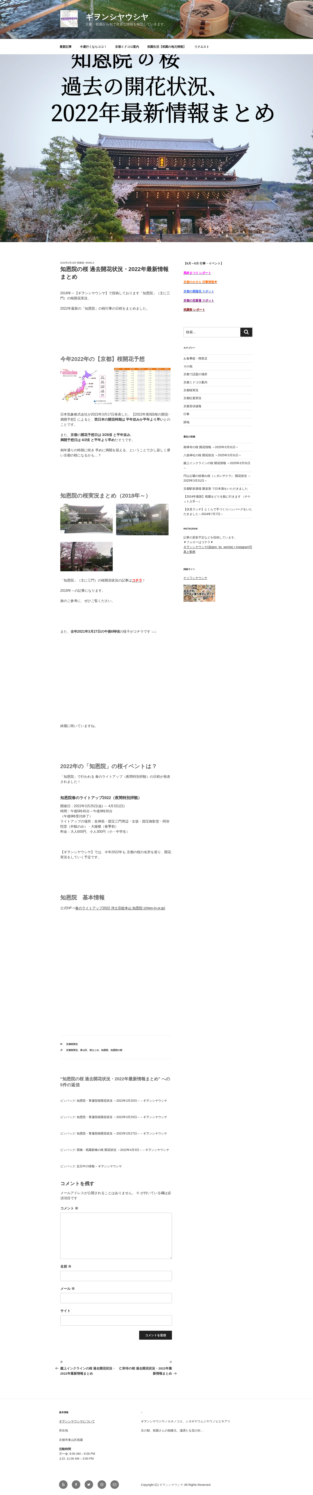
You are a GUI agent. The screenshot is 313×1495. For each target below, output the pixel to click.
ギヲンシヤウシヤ (117, 17)
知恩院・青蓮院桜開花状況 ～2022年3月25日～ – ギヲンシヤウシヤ (122, 1117)
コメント (69, 1208)
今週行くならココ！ (93, 46)
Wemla (89, 262)
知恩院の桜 (116, 1050)
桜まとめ (94, 1050)
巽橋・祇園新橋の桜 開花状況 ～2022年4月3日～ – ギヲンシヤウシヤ (123, 1150)
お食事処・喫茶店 (195, 358)
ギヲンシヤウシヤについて (77, 1421)
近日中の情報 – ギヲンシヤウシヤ (99, 1166)
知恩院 (104, 1050)
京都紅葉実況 (192, 398)
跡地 (186, 422)
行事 (186, 414)
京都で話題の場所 (195, 374)
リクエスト (201, 46)
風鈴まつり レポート (197, 272)
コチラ (137, 580)
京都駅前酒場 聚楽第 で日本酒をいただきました (215, 488)
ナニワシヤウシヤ (195, 578)
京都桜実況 (72, 1044)
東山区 (83, 1050)
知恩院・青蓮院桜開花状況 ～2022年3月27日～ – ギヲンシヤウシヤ (122, 1133)
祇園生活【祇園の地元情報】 (166, 46)
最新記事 (66, 46)
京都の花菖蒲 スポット (198, 300)
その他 (187, 366)
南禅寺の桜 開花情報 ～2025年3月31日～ (210, 447)
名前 (65, 1266)
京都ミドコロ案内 (127, 46)
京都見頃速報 (192, 406)
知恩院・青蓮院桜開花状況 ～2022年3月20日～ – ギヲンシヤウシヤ (122, 1100)
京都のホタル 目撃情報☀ (200, 282)
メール (67, 1288)
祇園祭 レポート (194, 309)
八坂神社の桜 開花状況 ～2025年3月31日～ (212, 455)
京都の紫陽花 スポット (198, 291)
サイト (65, 1311)
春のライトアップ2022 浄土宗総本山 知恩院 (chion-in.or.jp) (120, 908)
